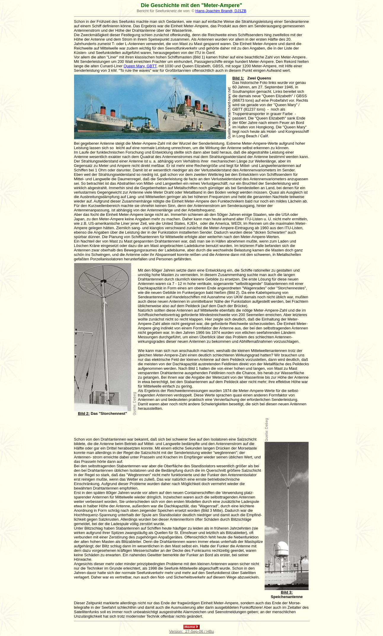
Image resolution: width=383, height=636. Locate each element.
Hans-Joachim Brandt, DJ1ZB (220, 11)
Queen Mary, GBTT (140, 66)
